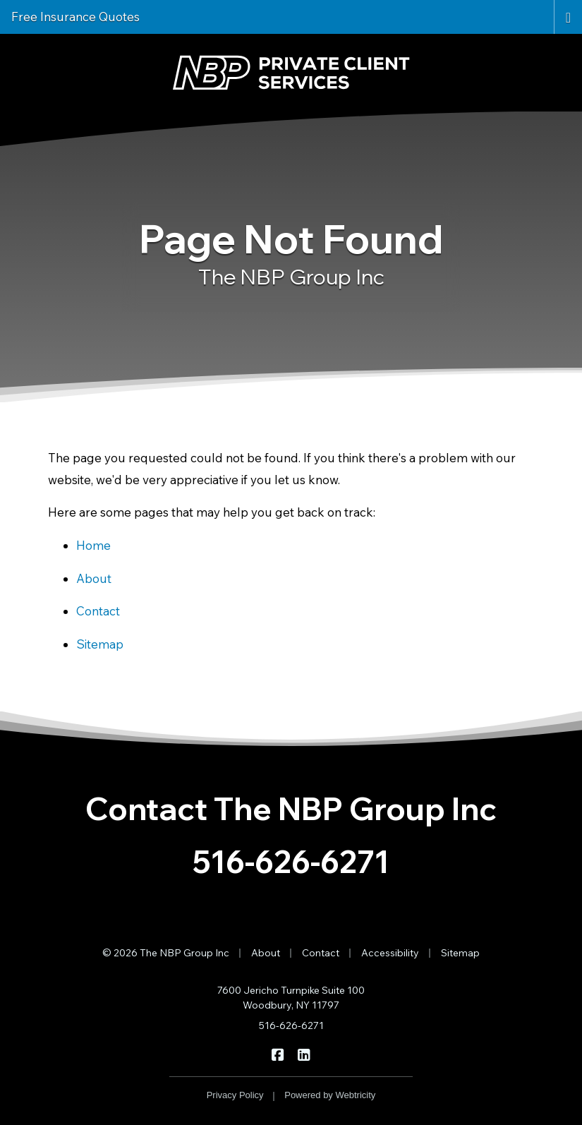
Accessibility (390, 952)
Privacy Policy (235, 1095)
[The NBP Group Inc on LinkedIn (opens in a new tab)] (304, 1053)
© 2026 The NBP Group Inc (165, 952)
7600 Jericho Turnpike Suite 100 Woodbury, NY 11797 (291, 997)
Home (93, 545)
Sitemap (99, 644)
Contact (98, 610)
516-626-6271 (291, 861)
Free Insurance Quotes (75, 16)
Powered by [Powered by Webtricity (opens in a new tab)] (329, 1095)
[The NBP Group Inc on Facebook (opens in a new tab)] (278, 1053)
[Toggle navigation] (568, 16)
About (93, 578)
